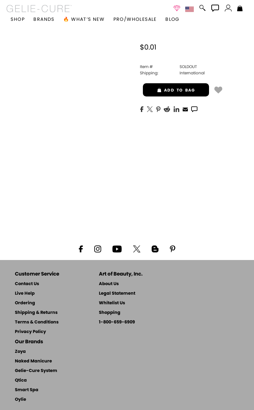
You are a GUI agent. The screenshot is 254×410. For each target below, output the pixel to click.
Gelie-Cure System (36, 371)
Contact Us (27, 284)
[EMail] (185, 109)
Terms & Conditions (37, 322)
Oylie (20, 399)
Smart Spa (26, 390)
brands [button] (43, 19)
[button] (39, 8)
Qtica (21, 380)
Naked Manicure (33, 361)
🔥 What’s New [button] (84, 19)
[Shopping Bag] (240, 9)
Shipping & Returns (36, 313)
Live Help (25, 293)
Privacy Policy (30, 332)
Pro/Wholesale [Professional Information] (135, 19)
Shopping (109, 313)
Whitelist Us (112, 303)
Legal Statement (117, 293)
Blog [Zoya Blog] (172, 19)
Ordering (25, 303)
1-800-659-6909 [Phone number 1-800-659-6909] (117, 322)
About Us (109, 284)
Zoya (20, 352)
